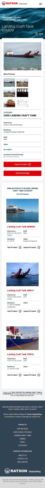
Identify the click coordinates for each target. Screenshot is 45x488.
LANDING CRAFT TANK (22, 435)
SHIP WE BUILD (22, 429)
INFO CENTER (23, 462)
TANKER (22, 439)
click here (9, 417)
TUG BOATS (22, 445)
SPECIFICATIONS (22, 173)
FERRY (22, 442)
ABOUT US (22, 455)
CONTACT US (22, 459)
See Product (14, 247)
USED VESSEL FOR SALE (11, 18)
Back (41, 34)
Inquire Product (23, 164)
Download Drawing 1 (11, 157)
